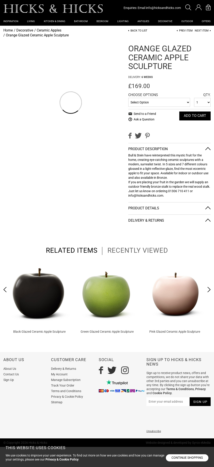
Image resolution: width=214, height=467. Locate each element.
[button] (188, 7)
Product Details (143, 208)
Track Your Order (62, 385)
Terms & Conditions (180, 389)
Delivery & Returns (146, 220)
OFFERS (206, 21)
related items (72, 250)
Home (8, 30)
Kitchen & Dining (54, 21)
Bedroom (102, 21)
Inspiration (10, 21)
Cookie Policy (162, 393)
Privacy (200, 389)
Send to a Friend (145, 114)
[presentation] (5, 289)
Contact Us (11, 374)
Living (31, 21)
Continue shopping (187, 457)
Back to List (139, 30)
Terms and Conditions (66, 391)
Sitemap (56, 402)
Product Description (148, 149)
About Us (9, 368)
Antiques (143, 21)
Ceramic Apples (49, 30)
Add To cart (195, 116)
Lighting (123, 21)
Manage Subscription (66, 380)
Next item (201, 30)
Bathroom (81, 21)
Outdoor (187, 21)
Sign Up (8, 380)
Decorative (165, 21)
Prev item (186, 30)
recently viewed (137, 250)
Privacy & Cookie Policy (67, 396)
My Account (59, 374)
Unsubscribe (153, 431)
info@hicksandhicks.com (163, 8)
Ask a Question (144, 119)
